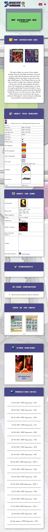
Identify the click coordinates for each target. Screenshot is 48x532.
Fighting (23, 221)
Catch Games (24, 254)
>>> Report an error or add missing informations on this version (22, 124)
